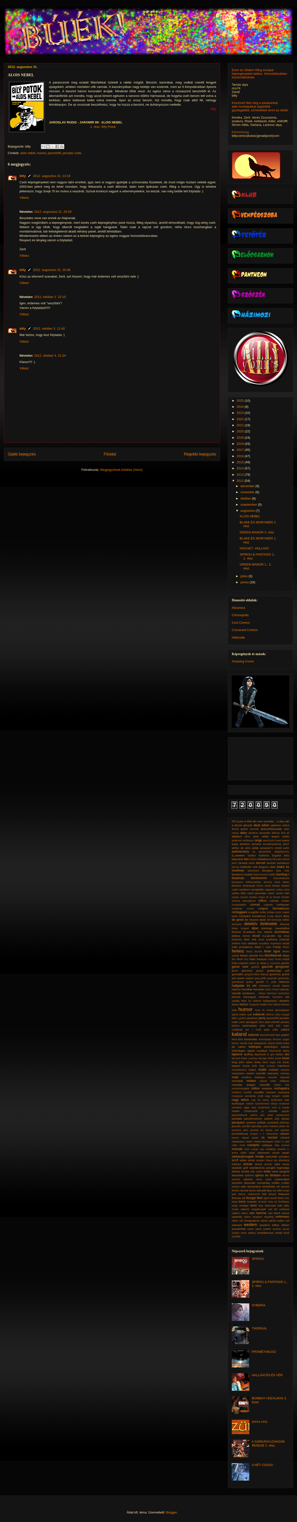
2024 (241, 406)
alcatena (253, 833)
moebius (266, 1088)
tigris (266, 1198)
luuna (246, 1065)
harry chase (272, 989)
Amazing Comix (243, 661)
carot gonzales (256, 893)
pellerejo (284, 1122)
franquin (262, 959)
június (245, 582)
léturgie (263, 1058)
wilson (285, 1224)
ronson (285, 1145)
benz (234, 863)
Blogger (171, 1512)
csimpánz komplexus (252, 916)
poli (276, 1130)
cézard (244, 897)
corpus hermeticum (273, 908)
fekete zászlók (249, 955)
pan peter (266, 1115)
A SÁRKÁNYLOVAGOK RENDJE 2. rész (268, 1443)
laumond (260, 1054)
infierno (270, 1014)
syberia (248, 1179)
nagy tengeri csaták (277, 1096)
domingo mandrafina (275, 928)
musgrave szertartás (244, 1096)
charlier (253, 897)
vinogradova (252, 1220)
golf (287, 970)
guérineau (283, 978)
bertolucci (283, 862)
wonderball (239, 1228)
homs (235, 1004)
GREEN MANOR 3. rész (257, 532)
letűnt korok (274, 1058)
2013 (241, 474)
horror (244, 1004)
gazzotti (267, 966)
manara (285, 1069)
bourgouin (237, 882)
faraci (249, 951)
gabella (285, 963)
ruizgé (254, 1149)
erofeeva (271, 939)
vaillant (236, 1213)
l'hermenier (275, 1050)
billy (22, 176)
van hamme (258, 1213)
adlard (285, 825)
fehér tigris (272, 951)
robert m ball (281, 1141)
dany (286, 916)
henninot (272, 993)
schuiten (283, 1156)
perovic (236, 1126)
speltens (249, 1175)
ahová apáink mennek (245, 829)
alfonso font (278, 833)
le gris (271, 1054)
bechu (253, 859)
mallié (262, 1069)
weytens (265, 1224)
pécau (285, 1118)
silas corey (281, 1164)
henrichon (283, 993)
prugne (254, 1133)
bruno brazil (264, 885)
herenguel (249, 996)
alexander (264, 833)
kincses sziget (281, 1039)
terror (252, 1190)
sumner (236, 1179)
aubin (286, 848)
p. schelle (269, 1111)
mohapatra (281, 1088)
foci (246, 959)
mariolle (261, 1073)
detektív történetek (260, 924)
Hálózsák (238, 637)
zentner (277, 1229)
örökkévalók (250, 1111)
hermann (277, 997)
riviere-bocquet (263, 1141)
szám (268, 1179)
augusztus (248, 510)
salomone (263, 1152)
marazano (238, 1073)
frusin (278, 959)
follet (253, 959)
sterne (285, 1175)
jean (261, 1022)
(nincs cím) (259, 1421)
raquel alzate (250, 1137)
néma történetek (272, 1100)
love (265, 1062)
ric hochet (269, 1137)
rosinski (237, 1149)
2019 (241, 437)
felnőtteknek (273, 955)
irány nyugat (282, 1014)
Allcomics (238, 608)
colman (274, 900)
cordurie (237, 908)
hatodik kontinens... (244, 993)
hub (234, 1010)
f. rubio (266, 947)
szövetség (263, 1182)
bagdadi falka (280, 855)
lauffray (248, 1054)
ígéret (235, 1014)
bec (246, 859)
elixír (247, 939)
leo (287, 1054)
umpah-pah (258, 1209)
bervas (235, 867)
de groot (238, 919)
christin (285, 897)
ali (288, 833)
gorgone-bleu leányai (256, 974)
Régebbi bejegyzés (200, 454)
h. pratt (271, 982)
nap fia (255, 1100)
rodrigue (267, 1145)
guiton (249, 982)
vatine (247, 1217)
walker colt (283, 1220)
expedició (275, 943)
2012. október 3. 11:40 (49, 328)
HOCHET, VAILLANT (254, 548)
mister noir (281, 1085)
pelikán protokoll (267, 1122)
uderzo (245, 1209)
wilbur (275, 1224)
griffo (263, 978)
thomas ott (238, 1197)
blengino (267, 870)
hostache (254, 1004)
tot (275, 1201)
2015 (241, 462)
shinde (247, 1164)
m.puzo (271, 1066)
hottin (263, 1004)
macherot (283, 1065)
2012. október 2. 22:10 (50, 297)
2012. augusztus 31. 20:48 (51, 270)
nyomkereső (262, 1103)
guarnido (272, 978)
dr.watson (249, 931)
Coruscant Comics (245, 630)
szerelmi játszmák (243, 1182)
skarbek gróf (240, 1167)
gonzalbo (237, 974)
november (248, 492)
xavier (250, 1229)
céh (287, 893)
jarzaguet (252, 1021)
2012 (241, 481)
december (248, 486)
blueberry (238, 874)
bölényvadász (253, 882)
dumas (246, 936)
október (246, 498)
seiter (243, 1160)
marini (250, 1073)
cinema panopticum (244, 901)
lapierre (237, 1054)
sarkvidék (271, 1156)
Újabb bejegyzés (22, 454)
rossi (247, 1149)
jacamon (252, 1018)
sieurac (268, 1164)
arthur (286, 844)
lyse (262, 1065)
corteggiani (239, 912)
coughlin (253, 912)
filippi (286, 955)
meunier (272, 1077)
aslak (255, 847)
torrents (262, 1201)
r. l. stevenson (269, 1133)
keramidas (251, 1039)
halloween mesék (269, 985)
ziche (244, 1233)
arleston (245, 843)
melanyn (259, 1077)
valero (244, 1213)
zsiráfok (236, 1236)
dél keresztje (274, 920)
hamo (285, 985)
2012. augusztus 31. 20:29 (52, 211)
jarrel (242, 1022)
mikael (263, 1081)
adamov (276, 825)
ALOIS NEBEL (250, 516)
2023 (241, 413)
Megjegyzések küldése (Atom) (121, 470)
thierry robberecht (249, 1194)
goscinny (275, 974)
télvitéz (236, 1190)
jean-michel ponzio (277, 1021)
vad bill (272, 1209)
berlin (252, 863)
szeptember (249, 504)
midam (251, 1081)
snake (259, 1171)
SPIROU (258, 1259)
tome (242, 1201)
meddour (246, 1077)
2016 (241, 456)
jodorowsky (249, 1025)
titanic (281, 1198)
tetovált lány (264, 1190)
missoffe (265, 1084)
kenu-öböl (237, 1039)
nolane (249, 1103)
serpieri (260, 1160)
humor (41, 153)
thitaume (283, 1194)
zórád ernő (282, 1232)
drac (259, 932)
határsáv (284, 989)
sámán (276, 1152)
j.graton (242, 1018)
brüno (276, 885)
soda (267, 1171)
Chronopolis (240, 615)
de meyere (252, 919)
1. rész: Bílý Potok (103, 127)
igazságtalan (282, 1010)
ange (258, 840)
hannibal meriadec (253, 989)
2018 (241, 443)
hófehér (257, 1001)
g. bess (261, 963)
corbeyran (283, 904)
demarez (236, 924)
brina (277, 882)
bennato (277, 859)
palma (253, 1115)
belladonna (264, 859)
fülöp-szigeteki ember (244, 963)
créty (263, 912)
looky (257, 1062)
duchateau (281, 932)
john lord (266, 1025)
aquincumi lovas (272, 840)
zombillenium (265, 1232)
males (252, 1069)
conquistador (239, 904)
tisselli (273, 1198)
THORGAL (259, 1328)
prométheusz (240, 1133)
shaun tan (272, 1160)
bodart (248, 874)
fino (234, 959)
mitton (255, 1088)
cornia (250, 908)
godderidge (274, 970)
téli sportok (283, 1186)
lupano (236, 1065)
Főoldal (110, 454)
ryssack (281, 1149)
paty (277, 1118)
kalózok (253, 1035)
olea (253, 1107)
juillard (285, 1029)
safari (243, 1152)
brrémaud (249, 885)
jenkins (236, 1025)
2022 (241, 419)
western (250, 1225)
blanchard (253, 870)
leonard (236, 1058)
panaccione (282, 1115)
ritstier (249, 1141)
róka (276, 1145)
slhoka (236, 1171)
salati (252, 1152)
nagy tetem (240, 1100)
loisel (285, 1058)
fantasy (238, 951)
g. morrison (273, 963)
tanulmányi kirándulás (261, 1186)
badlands (264, 855)
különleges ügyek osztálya (249, 1050)
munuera (283, 1092)
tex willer (277, 1190)
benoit (285, 859)
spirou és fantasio (268, 1175)
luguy (273, 1062)
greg (257, 978)
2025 (241, 400)
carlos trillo (239, 893)
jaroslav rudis (72, 153)
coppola (268, 904)
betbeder (246, 866)
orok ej (276, 1107)
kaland (239, 1034)
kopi (251, 1043)
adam (265, 825)
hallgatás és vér (244, 985)
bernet (260, 863)
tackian (236, 1186)
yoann (267, 1228)
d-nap (270, 916)
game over (240, 966)
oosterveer (264, 1107)
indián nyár (245, 1014)
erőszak (284, 939)
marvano (272, 1073)
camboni (244, 889)
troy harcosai (267, 1205)
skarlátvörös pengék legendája (269, 1167)
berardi (243, 862)
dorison (236, 931)
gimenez (247, 970)
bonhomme (259, 878)
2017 (241, 450)
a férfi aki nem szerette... (260, 821)
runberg (270, 1149)
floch (240, 959)
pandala (237, 1118)
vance (285, 1213)
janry (262, 1018)
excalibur (264, 943)
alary (243, 833)
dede (263, 919)
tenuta (244, 1190)
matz (235, 1077)
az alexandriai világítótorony (270, 851)
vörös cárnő (268, 1220)
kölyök (271, 1043)
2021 (241, 425)
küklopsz (255, 1047)
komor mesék (239, 1043)
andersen (237, 840)
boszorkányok (281, 878)
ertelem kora (239, 943)
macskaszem (239, 1069)
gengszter (282, 966)
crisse (270, 912)
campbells (257, 889)
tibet (260, 1198)
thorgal (251, 1198)
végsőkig (269, 1217)
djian (255, 928)
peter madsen (270, 1126)
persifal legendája (252, 1126)
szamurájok (282, 1179)
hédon (262, 993)
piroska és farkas (261, 1130)
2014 (241, 468)
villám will (237, 1220)
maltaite (273, 1069)
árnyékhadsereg (272, 844)
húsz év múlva (264, 1010)
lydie (254, 1066)
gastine (255, 966)
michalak (237, 1080)
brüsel (285, 885)
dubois (268, 931)
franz (271, 959)
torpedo (252, 1201)
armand (256, 843)
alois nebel (27, 153)
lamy (286, 1050)
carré (271, 893)
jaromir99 (54, 153)
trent (253, 1205)
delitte (285, 920)
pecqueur (238, 1122)
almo (247, 836)
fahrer (286, 947)
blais (273, 866)
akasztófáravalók (271, 828)
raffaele (284, 1133)
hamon (236, 989)
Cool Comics (241, 622)
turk (279, 1205)
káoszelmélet (267, 1035)
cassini (279, 893)
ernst (261, 939)
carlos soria (282, 889)
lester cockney (249, 1058)
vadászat (284, 1209)
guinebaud (238, 982)
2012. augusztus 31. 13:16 (51, 176)
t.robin (285, 1182)
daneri (278, 916)
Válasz (24, 197)
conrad (255, 904)
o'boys (274, 1103)
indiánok (259, 1014)
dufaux (236, 935)
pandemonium (253, 1118)
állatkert (237, 836)
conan (285, 900)
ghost (235, 970)
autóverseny (240, 851)
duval (256, 935)
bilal (255, 867)
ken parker (282, 1034)
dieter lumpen (240, 928)
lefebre (280, 1054)
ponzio (285, 1130)
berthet (271, 862)
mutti (260, 1096)
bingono (264, 866)
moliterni (236, 1092)
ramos (235, 1137)
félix (261, 955)
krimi (279, 1043)
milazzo (284, 1080)
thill (264, 1194)
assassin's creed (271, 847)
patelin (268, 1118)
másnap (284, 1073)
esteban (253, 943)
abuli (256, 825)
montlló (247, 1092)
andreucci (248, 840)
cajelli (235, 889)
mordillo (259, 1092)
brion (286, 881)
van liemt (274, 1213)
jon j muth (253, 1029)
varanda (237, 1216)
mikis (273, 1081)
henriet (236, 996)
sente (251, 1160)
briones (236, 885)
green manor (245, 978)
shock (258, 1164)
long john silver (242, 1062)
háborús (284, 981)
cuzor (278, 912)
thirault (272, 1194)
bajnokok (237, 859)
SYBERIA (258, 1305)
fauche (258, 951)
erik (254, 939)
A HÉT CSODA (262, 1465)
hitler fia (246, 1001)
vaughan (257, 1217)
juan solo (271, 1029)
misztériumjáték (240, 1088)
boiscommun (260, 874)
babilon (252, 855)
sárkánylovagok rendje (248, 1156)
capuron (270, 889)
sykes (259, 1179)
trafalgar (244, 1205)
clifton (262, 900)
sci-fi (235, 1160)
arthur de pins (241, 847)
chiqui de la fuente (269, 897)
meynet (284, 1077)
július (245, 576)
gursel (260, 981)
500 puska (237, 821)
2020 (241, 431)
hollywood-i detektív (276, 1000)
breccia (268, 882)
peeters (251, 1122)
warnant (237, 1224)
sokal (274, 1171)
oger (247, 1107)
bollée (272, 874)
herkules (264, 996)
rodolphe (253, 1145)
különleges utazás (276, 1046)
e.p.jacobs (268, 935)
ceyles (235, 897)
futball (285, 959)
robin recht (238, 1145)
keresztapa (265, 1039)
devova (284, 924)
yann (258, 1228)
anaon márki (280, 836)
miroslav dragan (243, 1084)
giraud (259, 970)
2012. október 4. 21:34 (50, 355)
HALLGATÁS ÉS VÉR (267, 1375)
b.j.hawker (238, 855)
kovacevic (260, 1043)
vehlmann (282, 1216)
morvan (271, 1092)
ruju (262, 1149)
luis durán (283, 1062)
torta (270, 1201)
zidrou (252, 1232)
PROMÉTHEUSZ (264, 1352)
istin (234, 1018)
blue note (282, 870)
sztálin (275, 1182)
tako (243, 1186)
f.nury (277, 947)
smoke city (248, 1171)
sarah (285, 1152)
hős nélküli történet (278, 1004)
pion (245, 1130)
